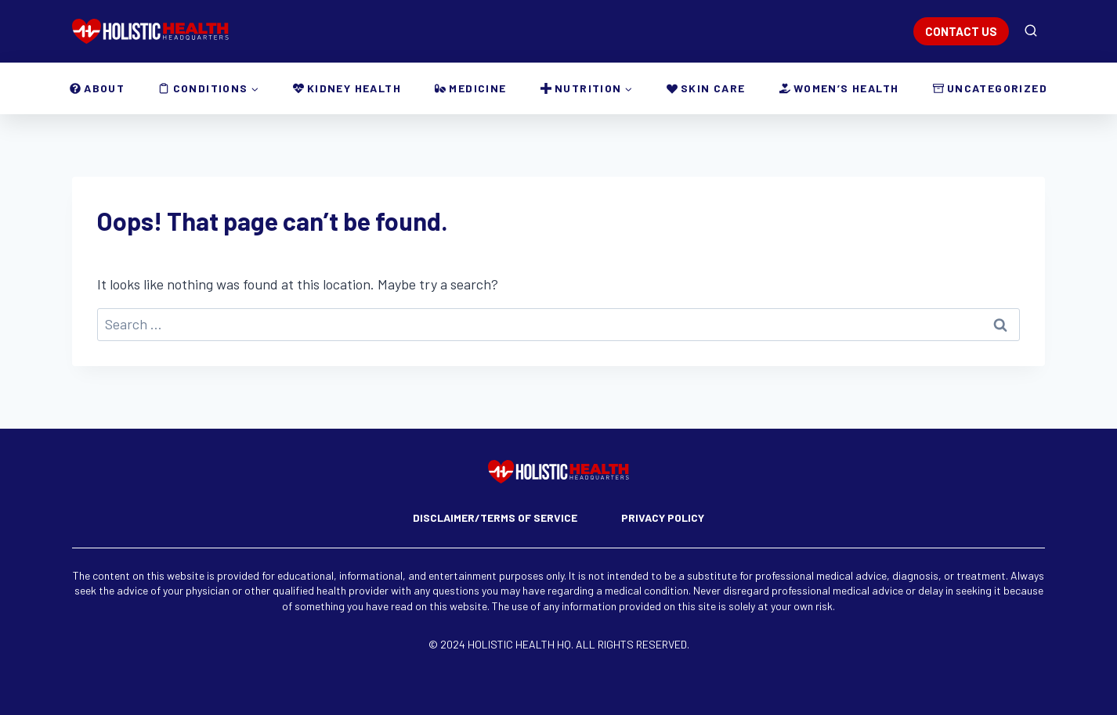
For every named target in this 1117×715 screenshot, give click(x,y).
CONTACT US (961, 31)
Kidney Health (347, 88)
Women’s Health (839, 88)
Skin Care (706, 88)
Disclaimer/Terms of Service (495, 517)
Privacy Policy (662, 517)
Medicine (470, 88)
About (97, 88)
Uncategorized (990, 88)
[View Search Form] (1031, 31)
